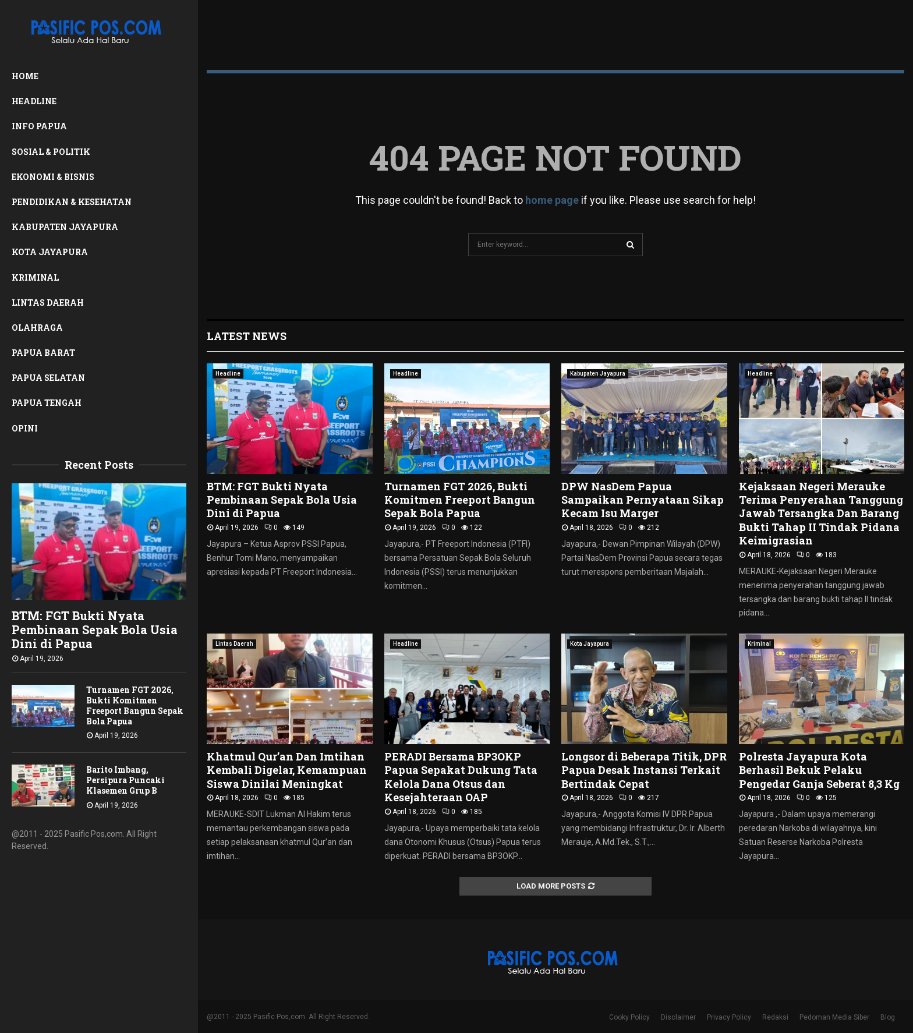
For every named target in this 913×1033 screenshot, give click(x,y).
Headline (34, 101)
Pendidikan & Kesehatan (72, 201)
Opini (25, 428)
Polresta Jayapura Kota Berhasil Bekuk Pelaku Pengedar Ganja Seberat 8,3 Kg (819, 770)
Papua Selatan (48, 377)
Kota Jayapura (50, 251)
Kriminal (35, 277)
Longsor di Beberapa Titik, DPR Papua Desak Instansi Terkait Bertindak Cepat (644, 770)
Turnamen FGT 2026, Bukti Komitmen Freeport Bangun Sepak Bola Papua (134, 705)
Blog (887, 1017)
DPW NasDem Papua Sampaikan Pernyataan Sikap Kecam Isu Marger (642, 500)
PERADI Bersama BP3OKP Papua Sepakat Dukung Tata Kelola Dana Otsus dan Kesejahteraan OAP (460, 776)
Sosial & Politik (51, 151)
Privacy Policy (729, 1017)
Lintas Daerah (48, 302)
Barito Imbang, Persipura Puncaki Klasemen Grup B (125, 780)
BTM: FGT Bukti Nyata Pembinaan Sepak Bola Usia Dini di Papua (95, 629)
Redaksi (775, 1017)
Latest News (246, 336)
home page (552, 200)
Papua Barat (43, 352)
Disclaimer (678, 1017)
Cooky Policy (629, 1017)
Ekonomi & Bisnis (53, 176)
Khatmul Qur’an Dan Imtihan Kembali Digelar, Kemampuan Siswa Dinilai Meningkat (287, 770)
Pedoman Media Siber (834, 1017)
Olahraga (37, 327)
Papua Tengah (47, 402)
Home (25, 76)
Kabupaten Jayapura (65, 226)
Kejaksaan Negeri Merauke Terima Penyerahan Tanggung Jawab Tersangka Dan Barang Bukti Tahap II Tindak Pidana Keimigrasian (821, 513)
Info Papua (39, 126)
